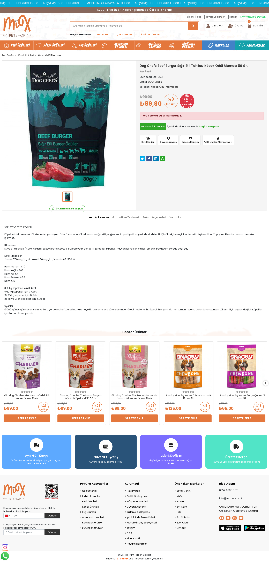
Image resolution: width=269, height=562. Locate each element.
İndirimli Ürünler (150, 34)
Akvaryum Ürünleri (93, 516)
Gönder (52, 514)
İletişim (233, 16)
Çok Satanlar (125, 34)
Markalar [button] (222, 45)
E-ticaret (122, 557)
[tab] (98, 217)
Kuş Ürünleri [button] (87, 45)
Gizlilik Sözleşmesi (137, 495)
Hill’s (179, 511)
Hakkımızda (133, 490)
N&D (179, 495)
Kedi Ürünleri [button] (20, 45)
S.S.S (129, 532)
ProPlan (181, 500)
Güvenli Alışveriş (136, 506)
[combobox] (7, 515)
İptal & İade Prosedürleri (141, 516)
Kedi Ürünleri (89, 500)
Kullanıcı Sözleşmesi (138, 511)
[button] (255, 25)
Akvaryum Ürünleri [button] (121, 45)
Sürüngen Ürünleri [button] (188, 45)
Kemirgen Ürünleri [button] (154, 45)
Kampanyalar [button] (255, 45)
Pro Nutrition (184, 516)
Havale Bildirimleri (215, 16)
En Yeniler (102, 34)
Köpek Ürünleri (90, 506)
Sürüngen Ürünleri (92, 527)
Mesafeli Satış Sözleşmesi (142, 521)
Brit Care (182, 506)
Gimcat (181, 527)
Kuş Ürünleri (89, 511)
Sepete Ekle (27, 418)
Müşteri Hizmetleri (137, 500)
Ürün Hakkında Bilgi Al (67, 208)
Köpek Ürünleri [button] (53, 45)
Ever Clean (183, 521)
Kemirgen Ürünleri (92, 521)
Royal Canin (184, 490)
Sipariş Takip (194, 16)
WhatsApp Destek (253, 16)
